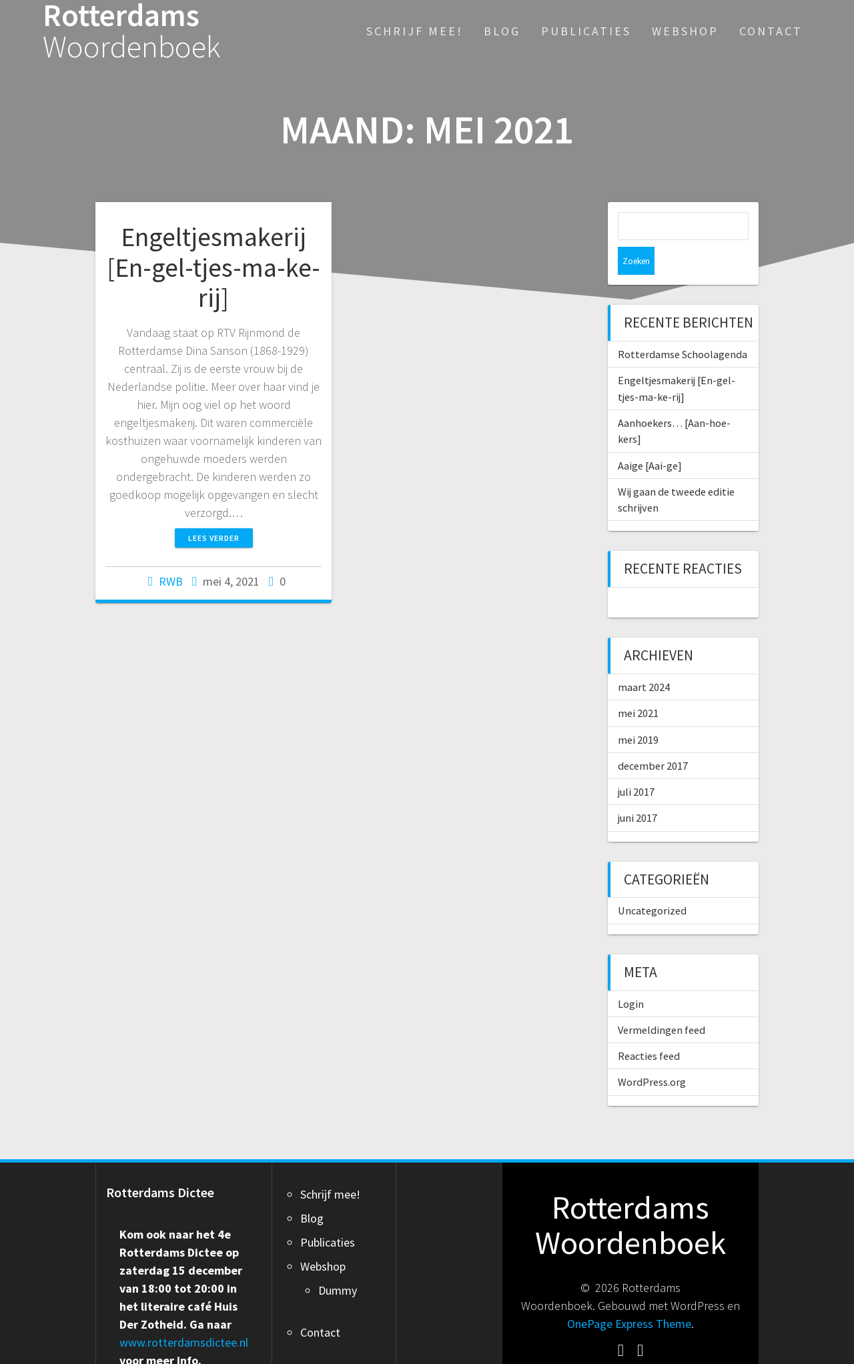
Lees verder (214, 538)
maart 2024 (644, 659)
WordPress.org (652, 1054)
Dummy (337, 1262)
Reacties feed (649, 1028)
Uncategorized (652, 882)
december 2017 (653, 737)
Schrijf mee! (414, 31)
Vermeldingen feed (661, 1001)
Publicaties (586, 31)
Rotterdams (132, 31)
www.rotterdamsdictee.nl (183, 1314)
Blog (502, 31)
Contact (771, 31)
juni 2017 (637, 789)
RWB (171, 581)
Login (631, 975)
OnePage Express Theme (629, 1295)
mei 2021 (638, 685)
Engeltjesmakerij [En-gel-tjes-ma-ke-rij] (213, 267)
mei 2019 (638, 711)
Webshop (685, 31)
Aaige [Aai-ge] (650, 437)
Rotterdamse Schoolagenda (682, 326)
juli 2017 (636, 763)
